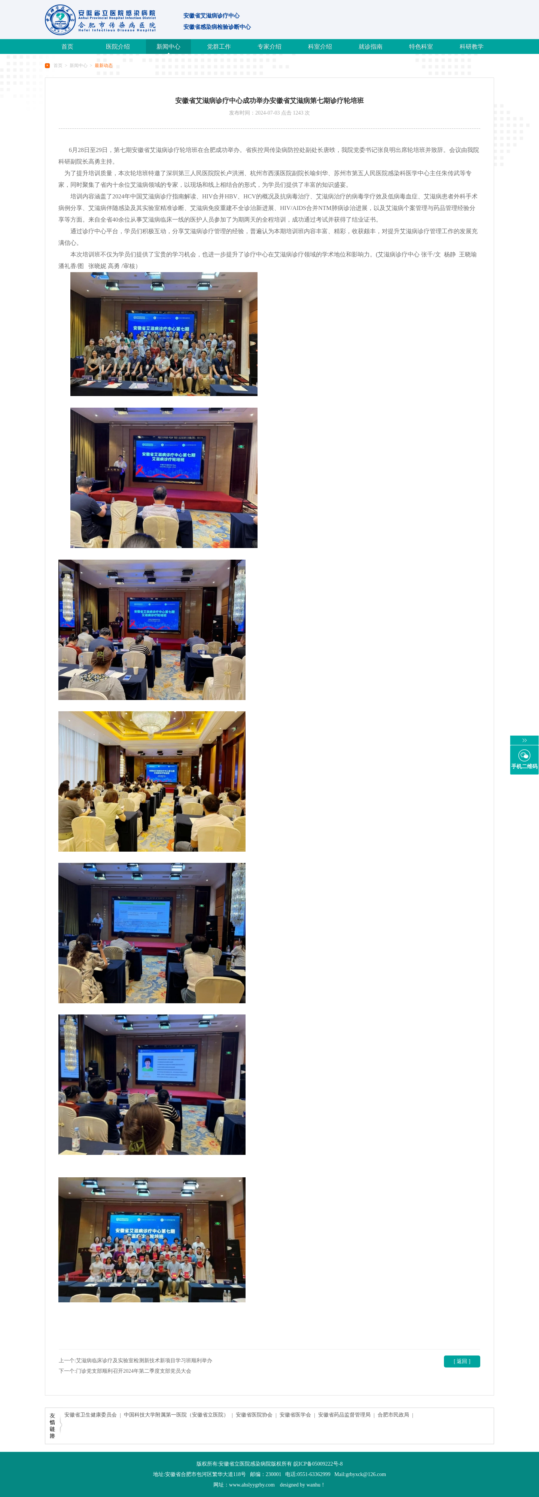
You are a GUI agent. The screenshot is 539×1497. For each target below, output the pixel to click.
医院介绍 (118, 46)
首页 (67, 46)
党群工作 (219, 46)
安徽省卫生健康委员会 (90, 1415)
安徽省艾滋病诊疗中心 (211, 16)
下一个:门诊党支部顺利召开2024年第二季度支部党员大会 (125, 1371)
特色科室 (421, 46)
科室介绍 (320, 46)
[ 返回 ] (462, 1361)
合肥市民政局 (393, 1415)
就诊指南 (371, 46)
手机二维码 (524, 766)
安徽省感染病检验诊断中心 (217, 27)
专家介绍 (269, 46)
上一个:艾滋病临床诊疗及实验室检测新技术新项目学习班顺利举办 (135, 1360)
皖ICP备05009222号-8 (317, 1464)
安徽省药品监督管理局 (344, 1415)
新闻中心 (168, 46)
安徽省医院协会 (254, 1415)
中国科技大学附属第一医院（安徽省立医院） (176, 1415)
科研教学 (472, 46)
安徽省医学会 (295, 1415)
